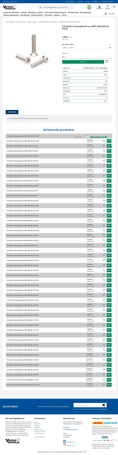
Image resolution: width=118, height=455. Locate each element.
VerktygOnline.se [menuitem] (70, 1)
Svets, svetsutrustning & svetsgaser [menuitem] (55, 12)
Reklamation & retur (39, 431)
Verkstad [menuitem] (23, 12)
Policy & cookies (38, 429)
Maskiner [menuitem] (40, 12)
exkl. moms (112, 13)
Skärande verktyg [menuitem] (73, 12)
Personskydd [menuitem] (48, 15)
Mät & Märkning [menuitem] (25, 15)
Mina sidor (37, 424)
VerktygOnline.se (71, 442)
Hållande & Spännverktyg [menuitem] (10, 15)
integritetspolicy (103, 409)
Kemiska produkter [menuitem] (37, 15)
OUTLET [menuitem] (64, 15)
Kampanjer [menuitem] (57, 15)
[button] (107, 7)
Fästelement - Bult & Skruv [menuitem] (11, 12)
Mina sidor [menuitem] (80, 1)
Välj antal (65, 53)
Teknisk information (39, 433)
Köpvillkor (37, 427)
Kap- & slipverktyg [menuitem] (85, 12)
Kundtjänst (37, 426)
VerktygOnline (70, 445)
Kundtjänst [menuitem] (95, 1)
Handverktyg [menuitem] (32, 12)
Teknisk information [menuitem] (108, 1)
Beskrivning (12, 112)
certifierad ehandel (39, 437)
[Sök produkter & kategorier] (58, 7)
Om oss (36, 422)
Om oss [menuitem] (88, 1)
